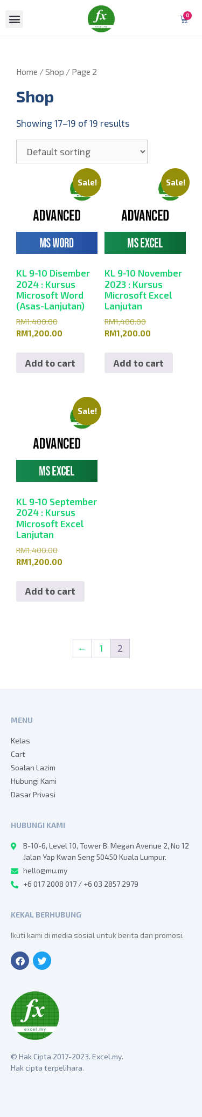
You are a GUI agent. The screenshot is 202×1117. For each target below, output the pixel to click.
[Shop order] (82, 151)
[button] (14, 19)
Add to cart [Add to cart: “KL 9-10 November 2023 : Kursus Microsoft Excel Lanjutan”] (139, 362)
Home (27, 71)
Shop (54, 71)
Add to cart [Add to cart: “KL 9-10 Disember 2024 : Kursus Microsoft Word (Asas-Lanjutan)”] (50, 362)
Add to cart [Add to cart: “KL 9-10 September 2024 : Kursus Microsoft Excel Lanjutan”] (50, 590)
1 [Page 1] (101, 648)
